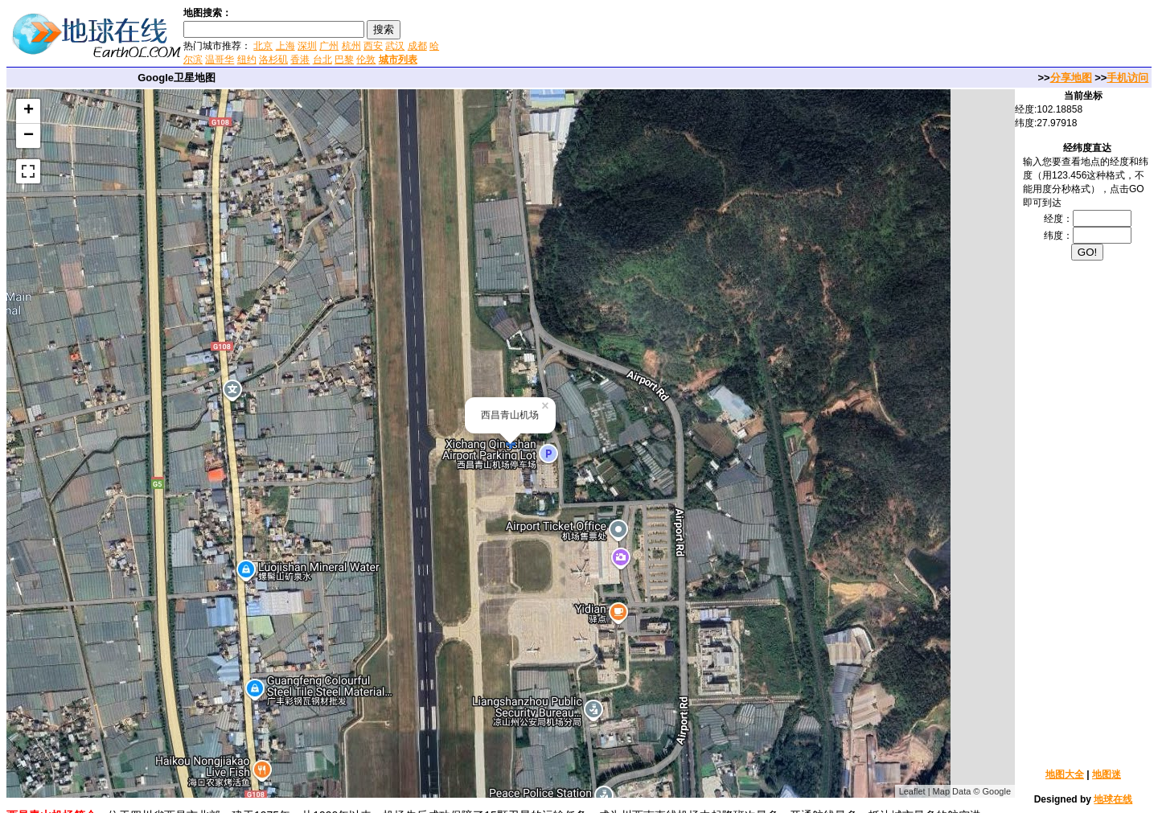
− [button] (28, 136)
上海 (285, 45)
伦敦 (366, 59)
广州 (329, 45)
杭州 (351, 45)
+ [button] (28, 111)
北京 (263, 45)
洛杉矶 (273, 59)
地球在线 (1113, 799)
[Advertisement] (634, 35)
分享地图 (1071, 78)
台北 (322, 59)
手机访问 (1127, 78)
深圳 (307, 45)
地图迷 (1106, 774)
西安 (373, 45)
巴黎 (344, 59)
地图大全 (1064, 774)
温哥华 (219, 59)
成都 (417, 45)
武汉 (394, 45)
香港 (300, 59)
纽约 (247, 59)
